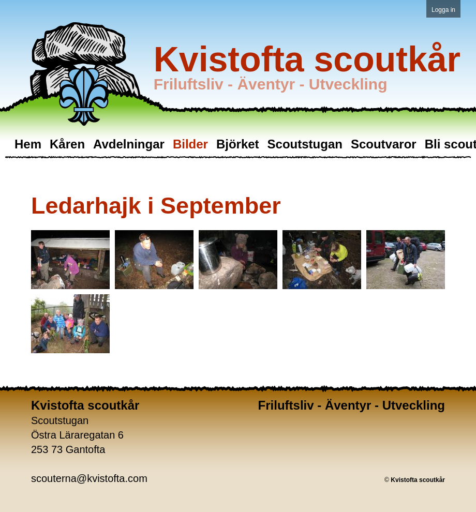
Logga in (443, 9)
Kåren (67, 144)
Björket (237, 144)
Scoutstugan (305, 144)
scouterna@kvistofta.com (89, 478)
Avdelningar (129, 144)
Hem (27, 144)
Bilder (190, 144)
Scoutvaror (383, 144)
